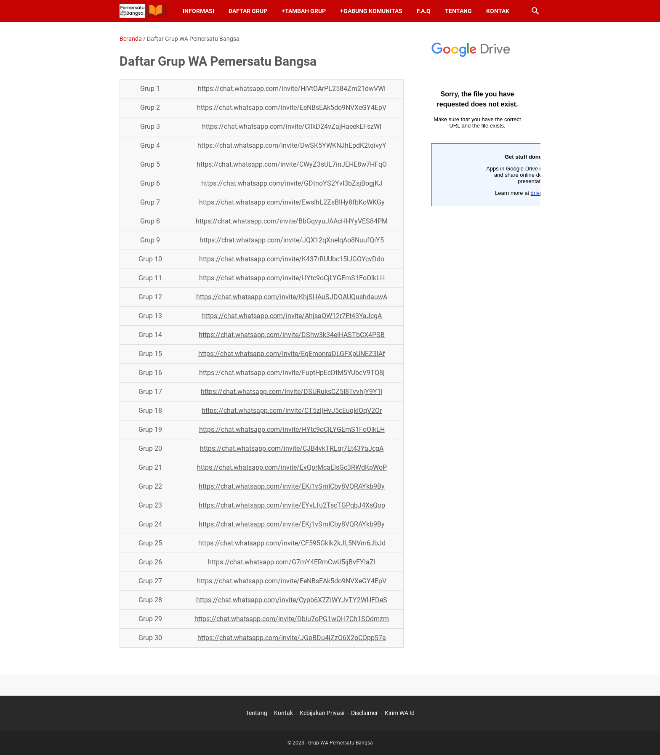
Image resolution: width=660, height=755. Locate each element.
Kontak (497, 11)
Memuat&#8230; (477, 162)
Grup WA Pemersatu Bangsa (340, 743)
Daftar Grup (248, 11)
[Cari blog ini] (535, 11)
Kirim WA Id (400, 713)
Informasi (198, 11)
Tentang (458, 11)
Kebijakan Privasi (322, 713)
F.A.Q (424, 11)
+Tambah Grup (304, 11)
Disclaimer (364, 713)
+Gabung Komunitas (371, 11)
